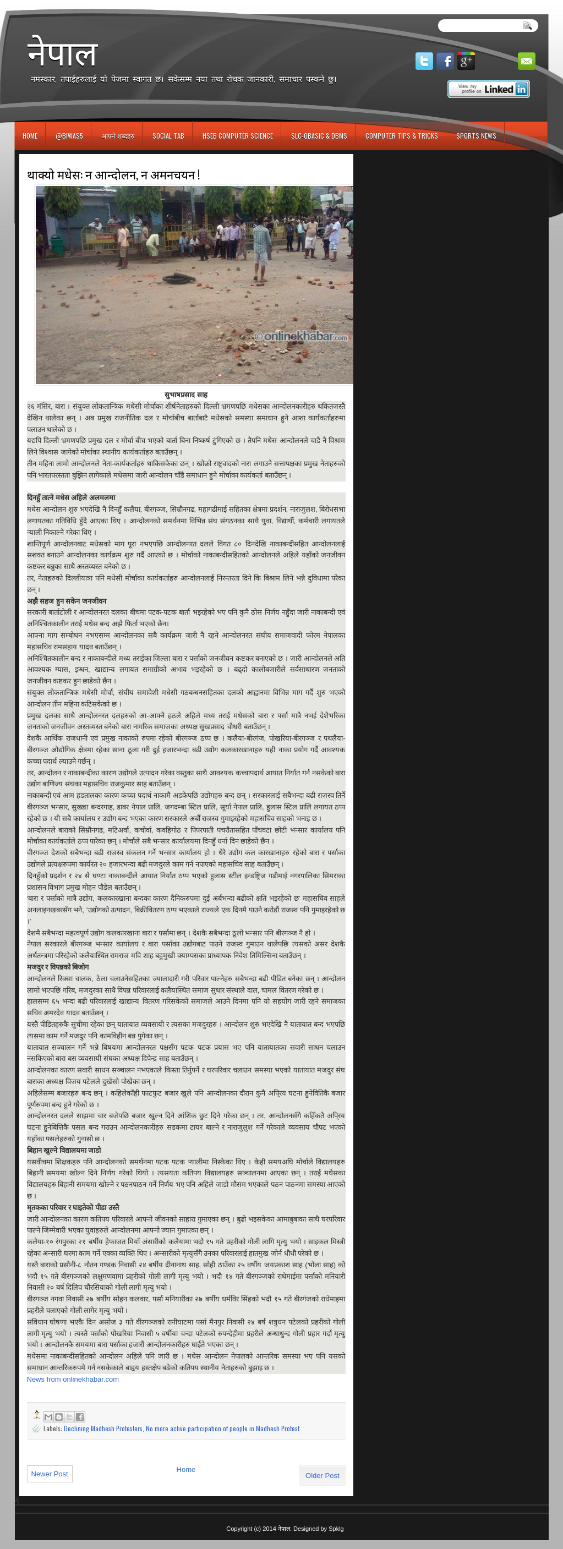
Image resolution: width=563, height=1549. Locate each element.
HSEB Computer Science (238, 135)
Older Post (322, 1475)
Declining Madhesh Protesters (103, 1428)
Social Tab (168, 135)
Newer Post (49, 1474)
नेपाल (62, 52)
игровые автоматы (64, 5)
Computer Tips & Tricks (401, 135)
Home (30, 135)
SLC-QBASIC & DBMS (319, 135)
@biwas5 (69, 135)
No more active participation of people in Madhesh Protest (222, 1428)
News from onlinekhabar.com (73, 1379)
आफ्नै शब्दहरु (117, 135)
